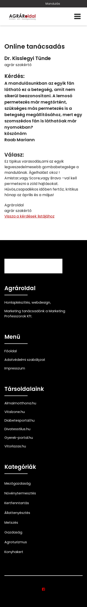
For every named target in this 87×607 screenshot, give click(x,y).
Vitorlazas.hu (15, 446)
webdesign (41, 302)
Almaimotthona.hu (20, 403)
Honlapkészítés (17, 302)
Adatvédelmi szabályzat (24, 359)
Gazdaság (13, 532)
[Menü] (77, 16)
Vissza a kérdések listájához (29, 216)
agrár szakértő (18, 64)
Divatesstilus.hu (17, 429)
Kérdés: (14, 76)
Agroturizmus (15, 542)
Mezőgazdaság (17, 483)
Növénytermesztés (20, 493)
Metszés (11, 522)
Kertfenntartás (16, 503)
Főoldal (10, 351)
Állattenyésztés (17, 512)
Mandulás (52, 4)
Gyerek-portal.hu (18, 437)
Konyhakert (13, 552)
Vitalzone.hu (14, 411)
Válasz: (14, 154)
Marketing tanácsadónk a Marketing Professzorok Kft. (34, 314)
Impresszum (14, 368)
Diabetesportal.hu (19, 420)
